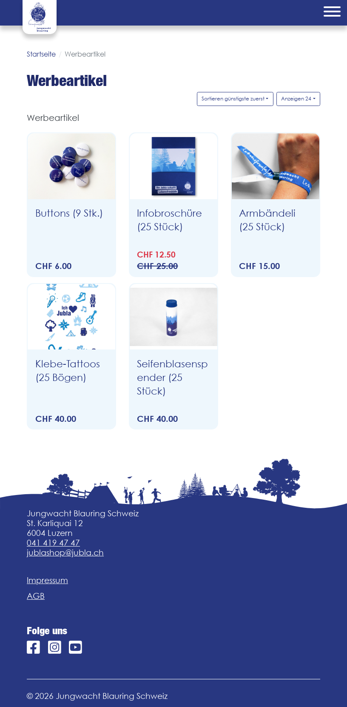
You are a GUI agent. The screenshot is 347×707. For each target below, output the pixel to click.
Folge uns (47, 631)
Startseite (41, 54)
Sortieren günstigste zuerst (233, 98)
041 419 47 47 (53, 542)
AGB (36, 596)
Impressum (47, 580)
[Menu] (332, 13)
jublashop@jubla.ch (65, 552)
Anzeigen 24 (296, 98)
